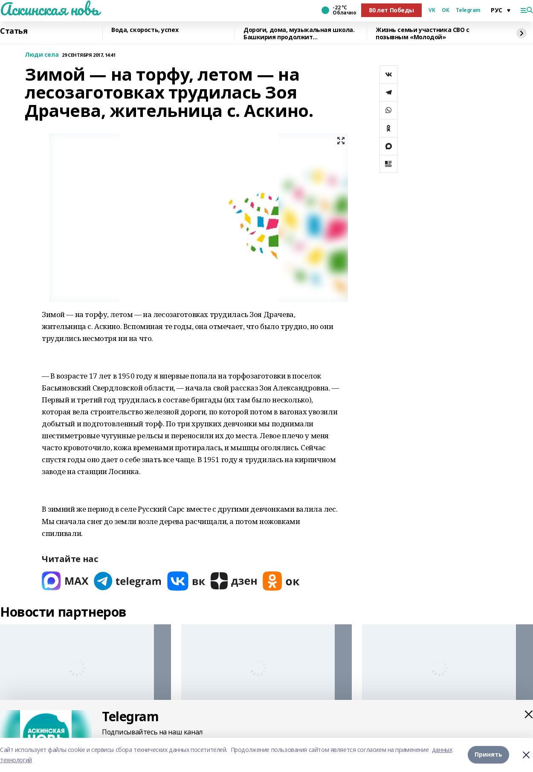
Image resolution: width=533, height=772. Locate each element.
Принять (488, 755)
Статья (13, 31)
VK (432, 10)
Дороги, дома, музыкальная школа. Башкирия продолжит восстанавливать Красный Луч (299, 33)
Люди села (41, 54)
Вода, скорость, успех (144, 30)
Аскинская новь (49, 9)
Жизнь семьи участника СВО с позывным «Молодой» (422, 33)
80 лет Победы (391, 10)
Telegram (468, 10)
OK (445, 10)
